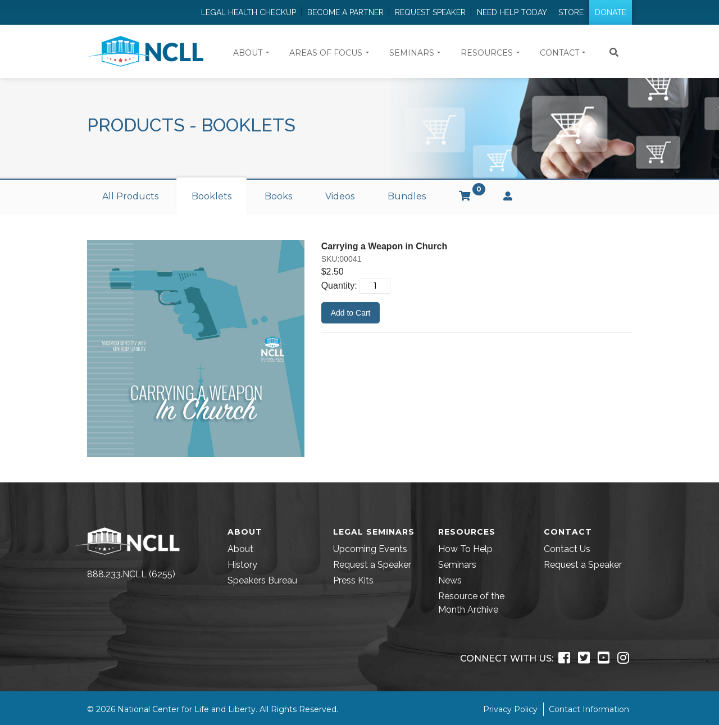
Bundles (407, 196)
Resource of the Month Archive (471, 603)
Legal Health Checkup (248, 12)
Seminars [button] (411, 53)
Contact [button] (559, 53)
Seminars (457, 564)
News (450, 580)
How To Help (465, 549)
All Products (130, 196)
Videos (339, 196)
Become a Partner (345, 12)
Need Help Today (512, 12)
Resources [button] (487, 53)
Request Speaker (430, 12)
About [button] (247, 53)
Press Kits (353, 580)
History (242, 564)
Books (278, 196)
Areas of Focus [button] (325, 53)
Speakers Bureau (262, 580)
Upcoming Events (370, 549)
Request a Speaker (372, 564)
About (240, 549)
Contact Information (589, 709)
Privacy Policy (510, 709)
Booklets (211, 196)
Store (571, 12)
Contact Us (567, 549)
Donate (610, 12)
